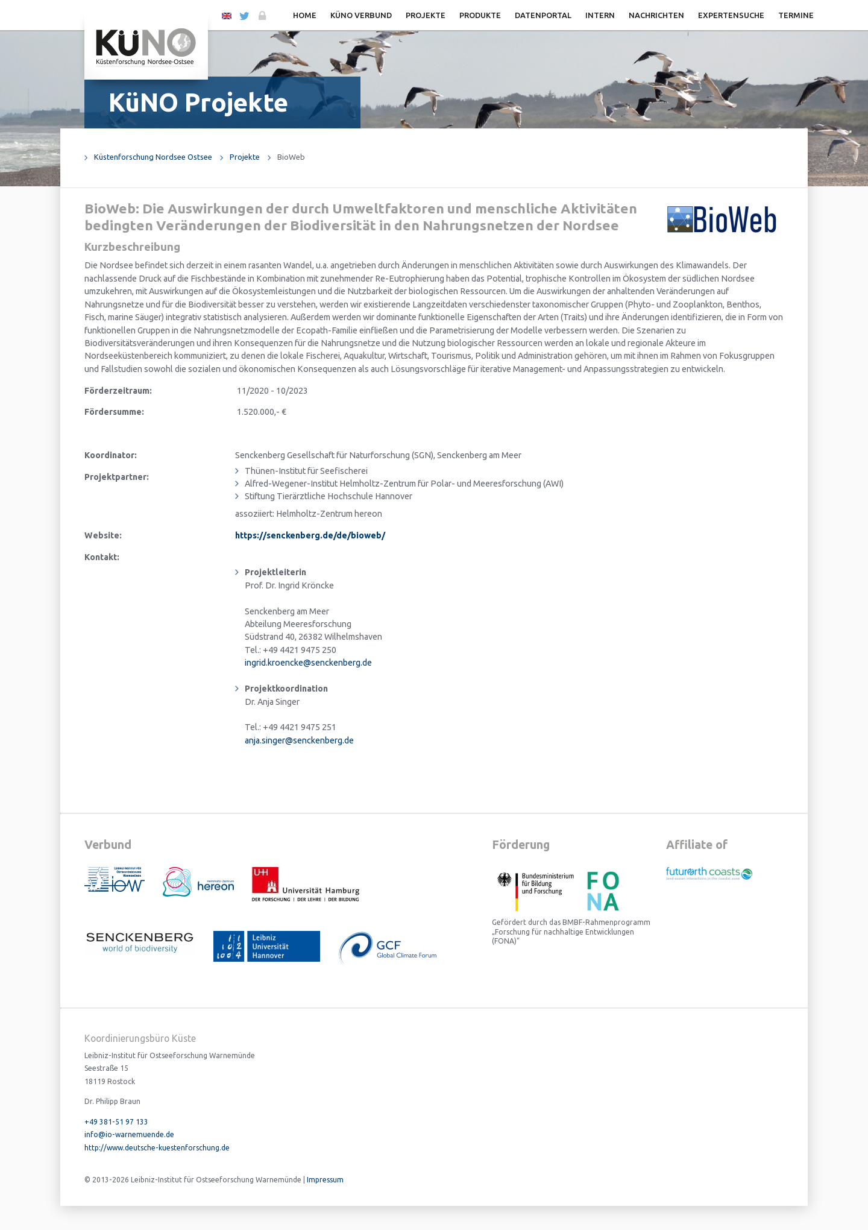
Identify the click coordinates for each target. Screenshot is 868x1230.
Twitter (243, 16)
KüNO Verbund (361, 15)
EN (226, 15)
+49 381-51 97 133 (116, 1122)
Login (261, 16)
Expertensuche (731, 15)
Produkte (480, 15)
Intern (600, 15)
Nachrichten (656, 15)
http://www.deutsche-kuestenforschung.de (157, 1148)
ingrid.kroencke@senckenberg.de (308, 662)
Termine (796, 15)
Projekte (425, 15)
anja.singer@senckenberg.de (299, 740)
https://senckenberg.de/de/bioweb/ (310, 535)
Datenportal (543, 15)
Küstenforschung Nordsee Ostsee (153, 157)
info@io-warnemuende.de (129, 1134)
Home (304, 15)
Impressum (325, 1180)
